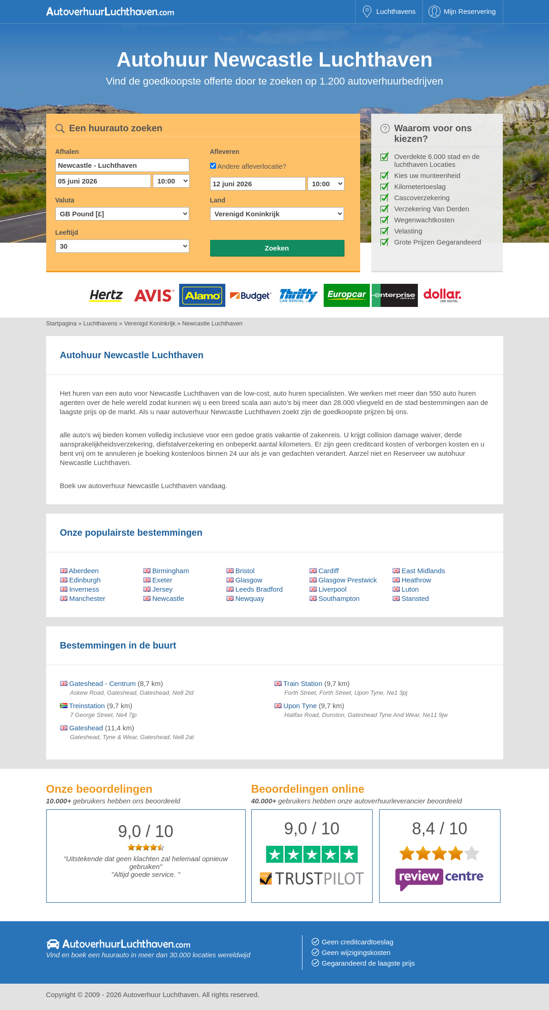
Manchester (83, 598)
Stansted (410, 598)
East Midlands (418, 571)
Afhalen (67, 151)
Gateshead (81, 728)
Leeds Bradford (254, 589)
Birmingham (166, 571)
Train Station (298, 683)
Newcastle (163, 598)
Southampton (334, 598)
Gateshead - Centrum (98, 683)
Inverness (79, 589)
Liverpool (328, 589)
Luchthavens (396, 11)
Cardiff (324, 571)
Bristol (240, 571)
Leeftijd (66, 232)
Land (217, 200)
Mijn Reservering (470, 11)
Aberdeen (79, 571)
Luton (405, 589)
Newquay (245, 598)
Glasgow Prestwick (343, 580)
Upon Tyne (295, 706)
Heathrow (411, 580)
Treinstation (82, 706)
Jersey (158, 589)
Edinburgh (80, 580)
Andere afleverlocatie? (251, 166)
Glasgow (244, 580)
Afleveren (225, 151)
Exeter (158, 580)
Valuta (64, 200)
